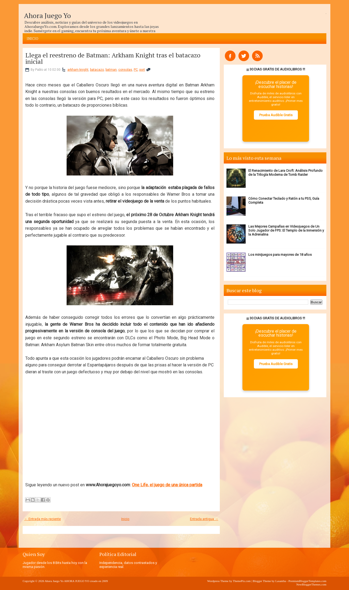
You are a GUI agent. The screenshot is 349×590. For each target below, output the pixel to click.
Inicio (32, 38)
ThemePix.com (242, 581)
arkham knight (77, 70)
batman (111, 70)
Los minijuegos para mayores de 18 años (280, 255)
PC (136, 70)
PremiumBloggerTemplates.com (307, 581)
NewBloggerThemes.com (311, 584)
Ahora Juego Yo (47, 15)
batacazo (97, 70)
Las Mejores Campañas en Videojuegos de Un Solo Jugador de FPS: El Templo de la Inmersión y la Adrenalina (286, 230)
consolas (125, 70)
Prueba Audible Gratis (276, 115)
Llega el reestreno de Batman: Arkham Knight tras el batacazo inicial (112, 58)
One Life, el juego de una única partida (167, 484)
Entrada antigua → (204, 519)
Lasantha (280, 581)
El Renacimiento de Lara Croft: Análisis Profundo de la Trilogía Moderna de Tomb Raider (285, 173)
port (142, 70)
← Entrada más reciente (42, 519)
